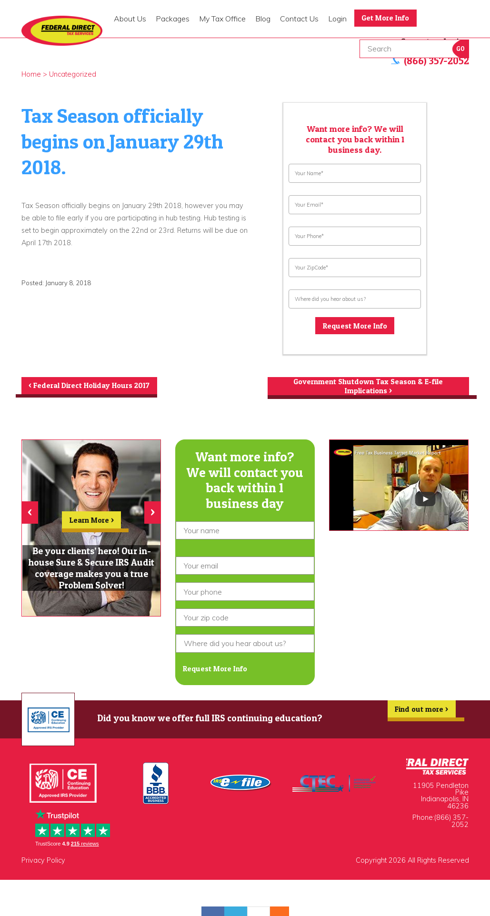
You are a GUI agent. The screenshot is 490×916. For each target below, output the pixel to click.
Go (460, 48)
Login (337, 18)
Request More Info (355, 326)
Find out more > (421, 713)
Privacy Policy (43, 862)
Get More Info (386, 18)
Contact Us (299, 18)
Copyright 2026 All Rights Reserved (412, 862)
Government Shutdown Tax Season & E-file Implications (368, 387)
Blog (262, 18)
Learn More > (91, 523)
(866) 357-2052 (451, 822)
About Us (130, 18)
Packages (173, 18)
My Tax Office (222, 18)
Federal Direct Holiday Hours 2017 (90, 386)
